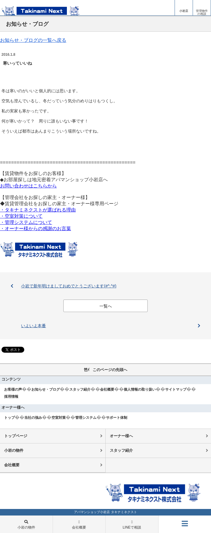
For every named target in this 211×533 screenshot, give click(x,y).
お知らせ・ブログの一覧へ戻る (33, 40)
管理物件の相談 (202, 12)
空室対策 (58, 418)
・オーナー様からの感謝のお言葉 (35, 228)
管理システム (85, 418)
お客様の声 (13, 389)
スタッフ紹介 (80, 389)
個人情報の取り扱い (140, 389)
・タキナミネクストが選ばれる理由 (38, 209)
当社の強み (33, 418)
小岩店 (183, 10)
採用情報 (11, 396)
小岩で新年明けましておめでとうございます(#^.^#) (68, 286)
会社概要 (107, 389)
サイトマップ (175, 389)
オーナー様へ (121, 436)
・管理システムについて (26, 222)
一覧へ (105, 306)
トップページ (15, 436)
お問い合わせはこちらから (28, 185)
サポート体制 (116, 418)
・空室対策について (21, 216)
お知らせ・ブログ (45, 389)
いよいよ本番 (33, 325)
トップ (9, 418)
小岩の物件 (13, 450)
